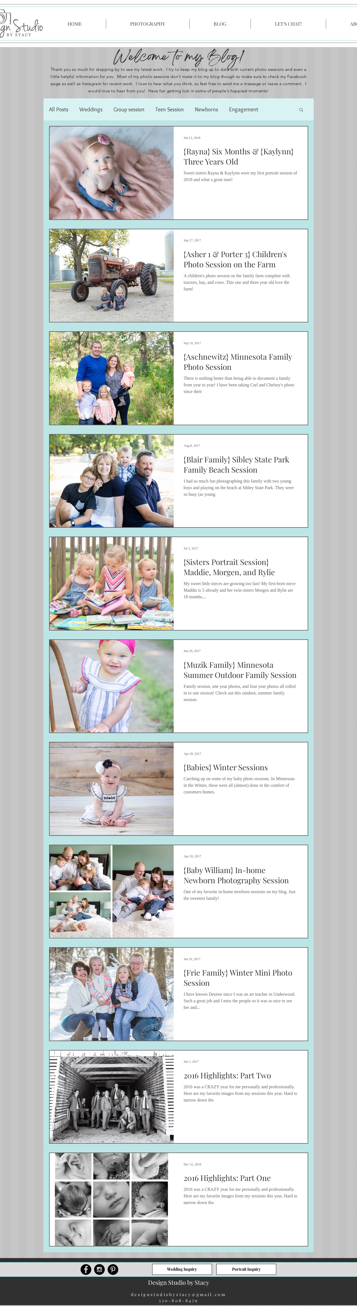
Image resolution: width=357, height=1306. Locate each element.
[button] (301, 110)
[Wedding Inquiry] (182, 1269)
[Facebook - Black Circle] (85, 1269)
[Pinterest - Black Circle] (113, 1269)
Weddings (91, 109)
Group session (129, 109)
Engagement (243, 109)
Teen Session (169, 109)
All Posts (58, 109)
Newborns (206, 109)
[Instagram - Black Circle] (99, 1269)
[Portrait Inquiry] (246, 1269)
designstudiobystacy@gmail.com (178, 1294)
